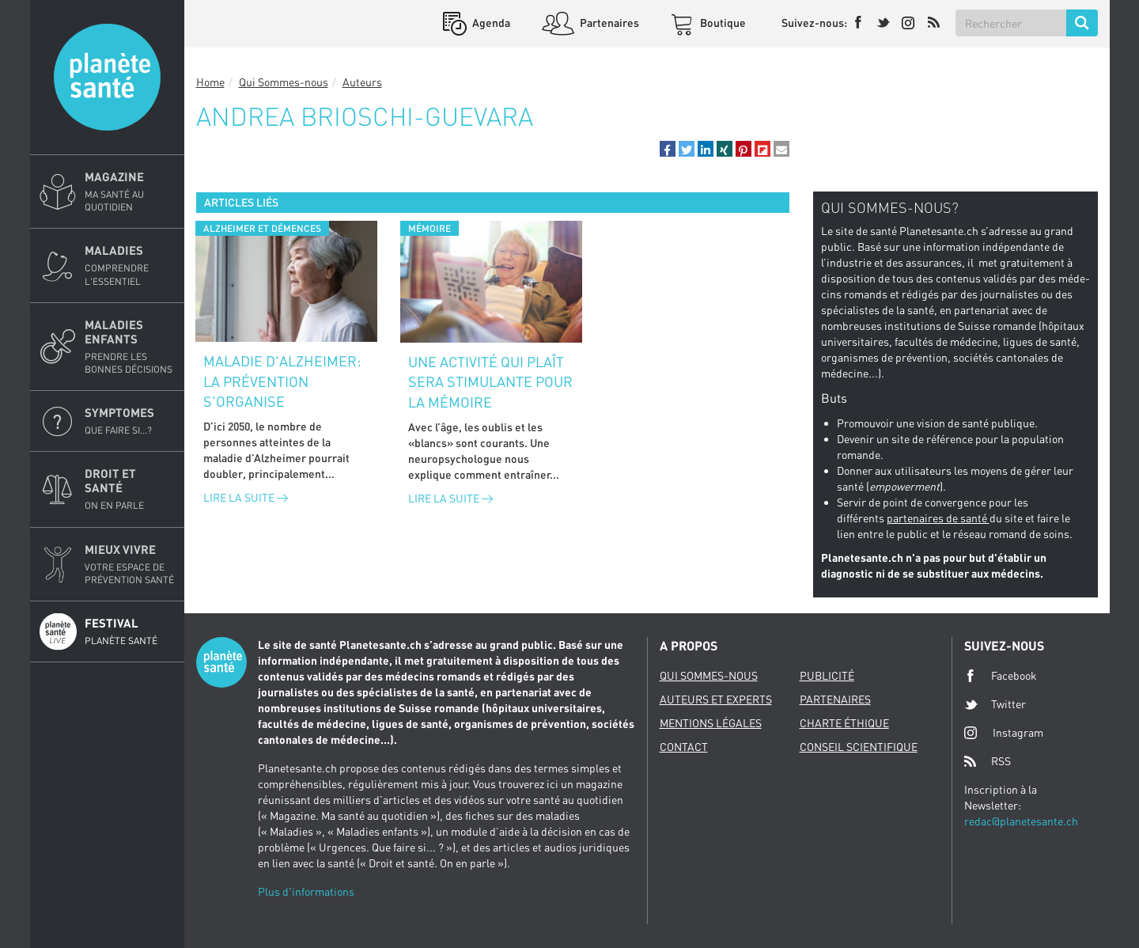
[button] (667, 149)
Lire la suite (245, 497)
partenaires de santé (938, 518)
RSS (987, 761)
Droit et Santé (130, 489)
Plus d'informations (306, 891)
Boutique (722, 22)
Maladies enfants (130, 346)
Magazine (130, 191)
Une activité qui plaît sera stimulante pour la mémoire (490, 382)
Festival (130, 631)
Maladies (130, 265)
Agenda (490, 22)
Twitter (995, 704)
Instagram (1003, 732)
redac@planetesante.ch (1021, 821)
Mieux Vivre (130, 564)
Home (210, 82)
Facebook (1000, 676)
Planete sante (107, 77)
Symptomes (130, 421)
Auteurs (362, 82)
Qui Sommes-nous (283, 82)
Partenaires (608, 22)
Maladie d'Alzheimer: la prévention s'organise (282, 381)
